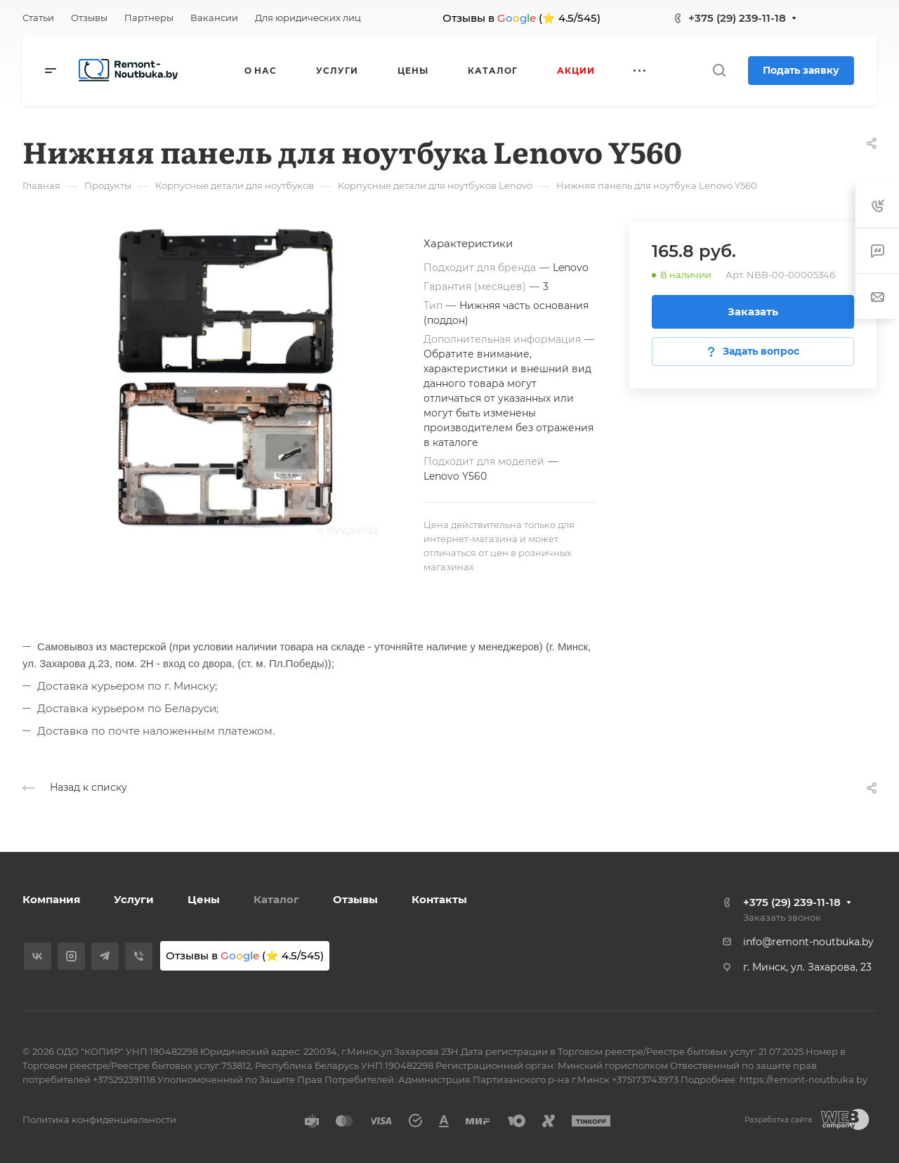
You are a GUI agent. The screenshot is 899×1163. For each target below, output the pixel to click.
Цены (204, 899)
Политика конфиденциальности (99, 1119)
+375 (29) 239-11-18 (737, 18)
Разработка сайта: (778, 1119)
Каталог (276, 899)
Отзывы (355, 899)
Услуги (134, 899)
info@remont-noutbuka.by (808, 941)
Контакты (439, 899)
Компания (51, 899)
